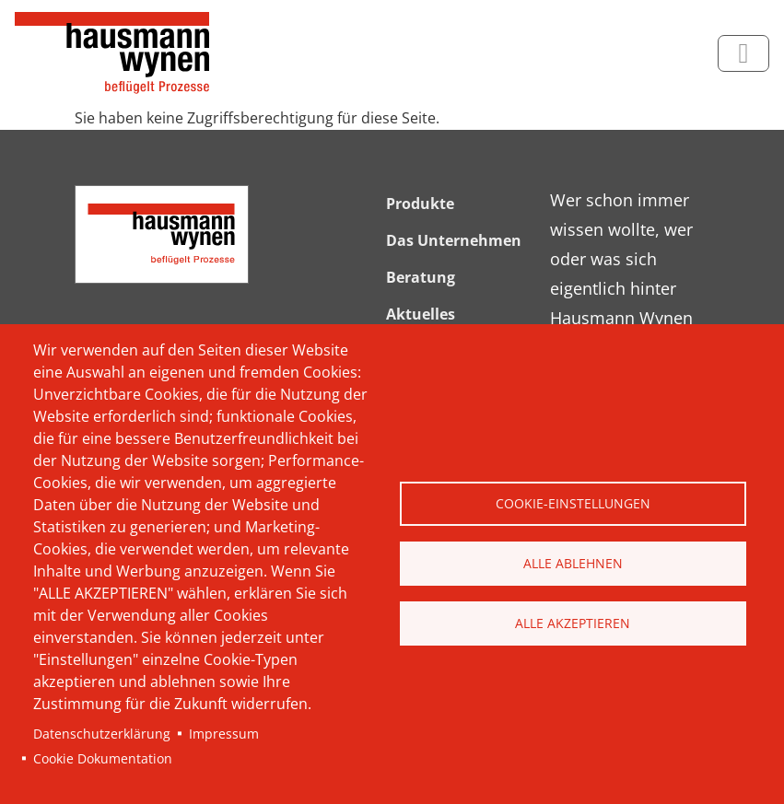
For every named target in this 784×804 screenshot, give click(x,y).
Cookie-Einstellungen (573, 503)
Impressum (224, 733)
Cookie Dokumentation (102, 758)
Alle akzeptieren (572, 623)
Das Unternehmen (453, 240)
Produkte (420, 203)
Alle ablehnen (573, 563)
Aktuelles (420, 314)
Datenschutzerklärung (101, 733)
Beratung (420, 277)
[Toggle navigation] (743, 53)
